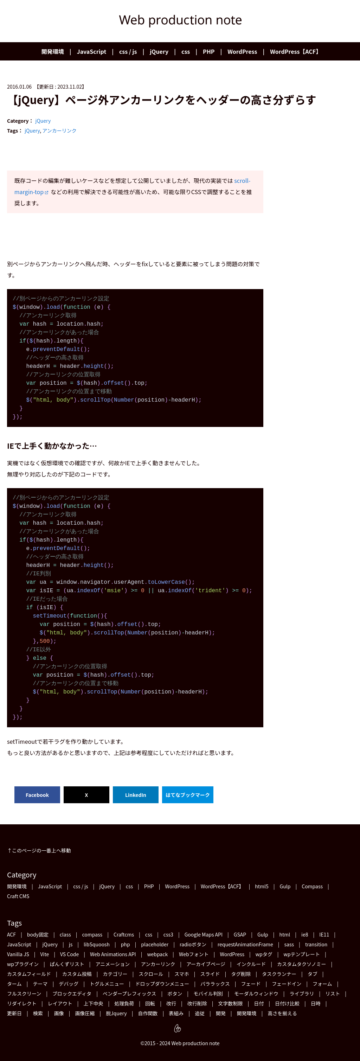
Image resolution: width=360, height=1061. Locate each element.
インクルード (251, 963)
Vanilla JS (18, 954)
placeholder (154, 944)
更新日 (14, 1013)
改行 (171, 1003)
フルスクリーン (24, 993)
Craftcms (124, 934)
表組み (176, 1013)
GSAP (240, 934)
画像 (59, 1013)
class (65, 934)
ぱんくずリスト (67, 963)
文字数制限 (230, 1003)
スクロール (151, 973)
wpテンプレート (302, 954)
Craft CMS (18, 896)
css (185, 51)
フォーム (322, 983)
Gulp (285, 886)
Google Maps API (204, 934)
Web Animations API (113, 954)
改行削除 (197, 1003)
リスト (332, 993)
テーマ (40, 983)
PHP (208, 51)
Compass (312, 886)
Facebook (37, 794)
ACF (11, 934)
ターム (14, 983)
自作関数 (148, 1013)
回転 (150, 1003)
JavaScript (92, 51)
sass (289, 944)
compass (92, 934)
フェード (251, 983)
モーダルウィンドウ (256, 993)
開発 (221, 1013)
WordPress (242, 51)
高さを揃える (282, 1013)
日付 (259, 1003)
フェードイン (286, 983)
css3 (168, 934)
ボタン (174, 993)
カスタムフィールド (29, 973)
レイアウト (60, 1003)
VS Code (69, 954)
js (70, 944)
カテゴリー (115, 973)
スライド (210, 973)
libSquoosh (97, 944)
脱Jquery (116, 1013)
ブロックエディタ (71, 993)
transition (316, 944)
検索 (38, 1013)
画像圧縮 (85, 1013)
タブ (312, 973)
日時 (316, 1003)
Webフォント (194, 954)
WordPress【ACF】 (295, 51)
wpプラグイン (23, 963)
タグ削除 (241, 973)
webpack (157, 954)
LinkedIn (135, 794)
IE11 (324, 934)
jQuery (159, 51)
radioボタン (193, 944)
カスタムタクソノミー (301, 963)
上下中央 (93, 1003)
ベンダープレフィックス (129, 993)
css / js (128, 51)
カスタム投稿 (77, 973)
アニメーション (112, 963)
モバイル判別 (208, 993)
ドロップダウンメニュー (162, 983)
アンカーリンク (59, 130)
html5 (262, 886)
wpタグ (264, 954)
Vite (44, 954)
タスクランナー (279, 973)
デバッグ (68, 983)
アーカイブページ (205, 963)
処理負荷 (124, 1003)
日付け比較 (287, 1003)
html (284, 934)
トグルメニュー (107, 983)
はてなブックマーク (188, 794)
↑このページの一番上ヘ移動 (39, 850)
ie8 (304, 934)
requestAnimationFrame (245, 944)
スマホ (181, 973)
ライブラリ (302, 993)
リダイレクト (22, 1003)
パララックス (215, 983)
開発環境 (52, 51)
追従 (200, 1013)
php (125, 944)
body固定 (38, 934)
